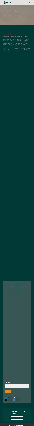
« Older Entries (6, 278)
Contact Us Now (17, 418)
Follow (9, 397)
